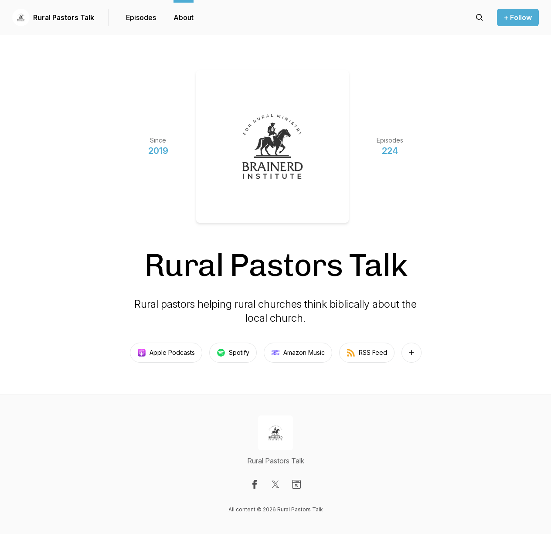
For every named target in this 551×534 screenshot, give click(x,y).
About (183, 17)
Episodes (141, 17)
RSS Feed (367, 352)
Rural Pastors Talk (63, 17)
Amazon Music (298, 352)
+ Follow (518, 17)
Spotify (233, 352)
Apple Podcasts (166, 352)
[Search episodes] (479, 17)
